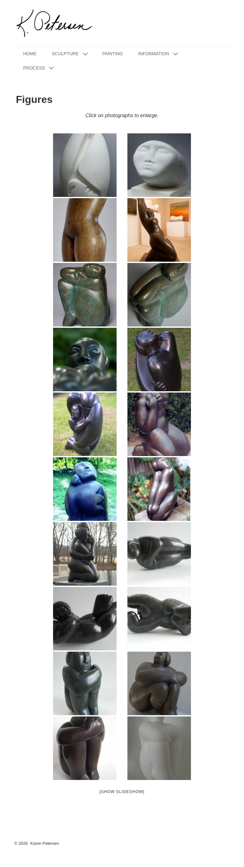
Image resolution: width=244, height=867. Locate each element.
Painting (112, 53)
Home (30, 53)
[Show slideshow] (121, 791)
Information (159, 54)
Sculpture (71, 54)
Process (39, 68)
